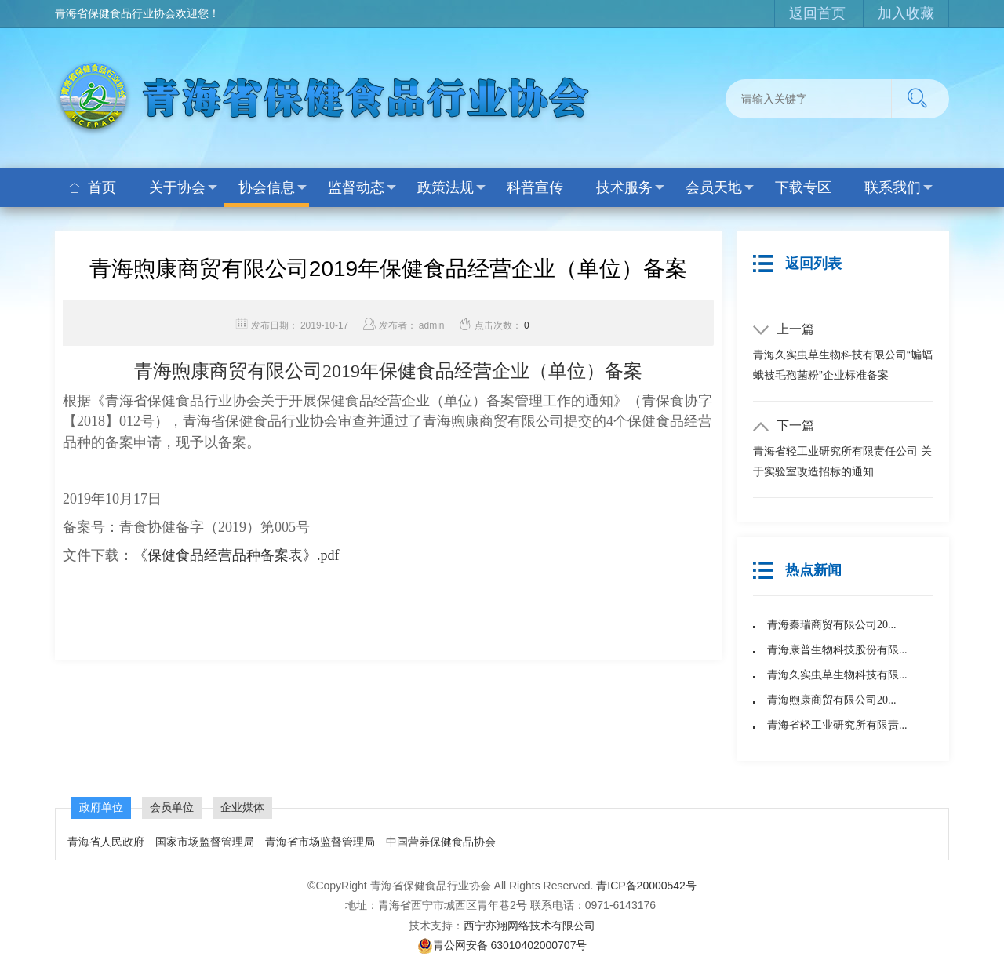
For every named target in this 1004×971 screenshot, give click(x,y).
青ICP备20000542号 (646, 885)
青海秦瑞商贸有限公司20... (832, 625)
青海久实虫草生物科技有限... (837, 675)
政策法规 (451, 187)
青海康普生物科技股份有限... (837, 650)
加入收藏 (906, 13)
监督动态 (362, 187)
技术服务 (630, 187)
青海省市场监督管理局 (321, 841)
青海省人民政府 (105, 841)
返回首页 (817, 13)
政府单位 (101, 807)
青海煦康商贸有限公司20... (832, 700)
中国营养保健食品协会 (441, 841)
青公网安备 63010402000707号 (502, 945)
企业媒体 (242, 807)
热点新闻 (797, 570)
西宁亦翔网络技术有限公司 (529, 925)
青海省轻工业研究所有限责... (837, 725)
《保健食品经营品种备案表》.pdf (236, 555)
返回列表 (797, 263)
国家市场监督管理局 (204, 841)
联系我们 (898, 187)
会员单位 (172, 807)
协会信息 (272, 187)
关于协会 (183, 187)
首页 (92, 187)
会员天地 (720, 187)
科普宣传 (535, 187)
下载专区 (803, 187)
